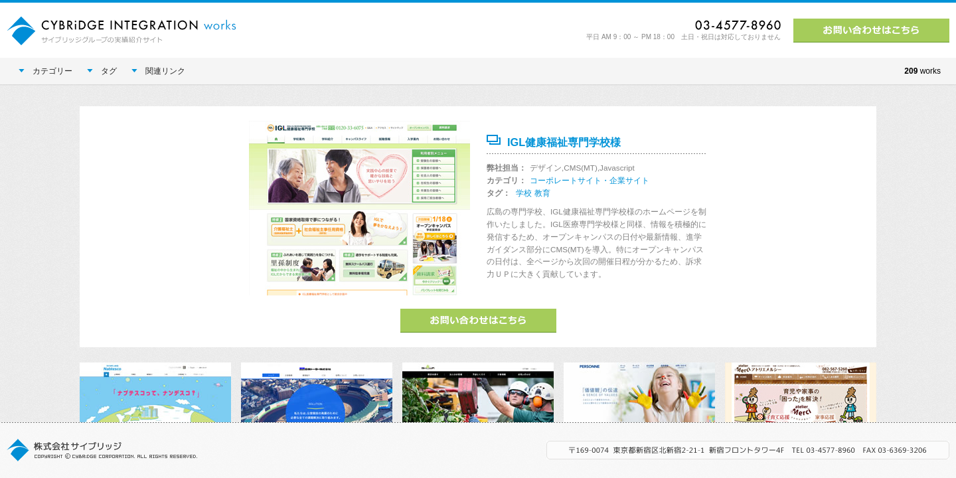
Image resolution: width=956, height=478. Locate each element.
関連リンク (158, 71)
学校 (524, 193)
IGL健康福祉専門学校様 (564, 142)
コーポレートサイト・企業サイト (589, 180)
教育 (542, 193)
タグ (102, 71)
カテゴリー (45, 71)
